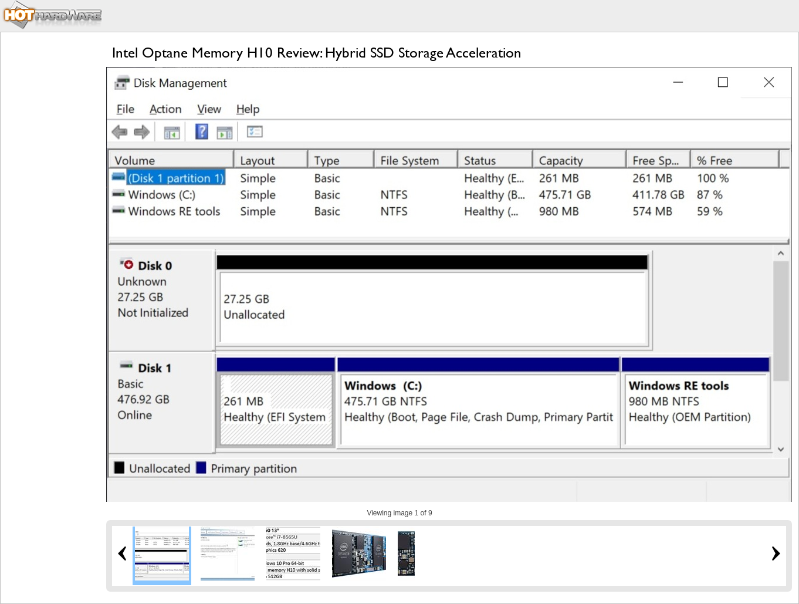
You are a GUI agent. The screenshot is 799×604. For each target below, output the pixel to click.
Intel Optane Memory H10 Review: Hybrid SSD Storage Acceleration (317, 52)
